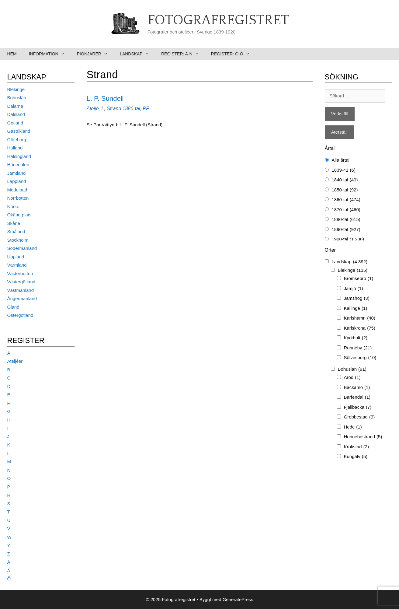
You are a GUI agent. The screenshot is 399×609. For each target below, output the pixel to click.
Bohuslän (16, 97)
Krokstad (356, 446)
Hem (12, 53)
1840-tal (345, 180)
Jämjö (353, 288)
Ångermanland (22, 298)
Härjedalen (18, 164)
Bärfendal (357, 397)
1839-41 (344, 170)
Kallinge (355, 308)
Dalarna (15, 106)
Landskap (137, 54)
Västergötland (21, 281)
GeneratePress (238, 599)
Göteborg (16, 139)
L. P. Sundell (105, 98)
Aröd (352, 377)
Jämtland (16, 173)
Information (50, 54)
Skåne (13, 223)
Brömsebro (358, 278)
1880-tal (131, 108)
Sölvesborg (360, 357)
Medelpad (17, 189)
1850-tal (345, 190)
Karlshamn (359, 318)
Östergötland (20, 315)
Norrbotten (18, 198)
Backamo (357, 387)
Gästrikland (18, 131)
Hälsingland (19, 156)
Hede (353, 427)
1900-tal (348, 239)
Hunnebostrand (363, 436)
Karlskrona (359, 328)
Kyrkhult (356, 337)
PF (146, 108)
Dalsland (16, 114)
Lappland (16, 181)
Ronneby (358, 348)
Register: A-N (183, 54)
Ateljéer (15, 361)
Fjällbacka (358, 407)
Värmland (17, 265)
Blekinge (16, 89)
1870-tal (346, 209)
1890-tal (346, 229)
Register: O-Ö (233, 54)
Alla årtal (340, 160)
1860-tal (346, 199)
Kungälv (356, 456)
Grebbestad (359, 417)
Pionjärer (95, 54)
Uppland (15, 256)
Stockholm (18, 240)
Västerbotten (20, 273)
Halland (15, 147)
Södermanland (22, 248)
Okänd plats (19, 214)
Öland (13, 307)
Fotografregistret (218, 20)
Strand (114, 108)
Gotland (15, 122)
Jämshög (357, 298)
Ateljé (93, 108)
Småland (16, 231)
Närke (13, 206)
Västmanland (20, 290)
